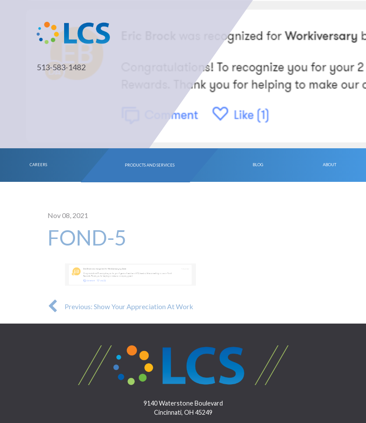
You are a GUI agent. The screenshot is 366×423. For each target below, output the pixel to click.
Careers (38, 164)
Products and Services (149, 164)
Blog (258, 164)
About (329, 164)
